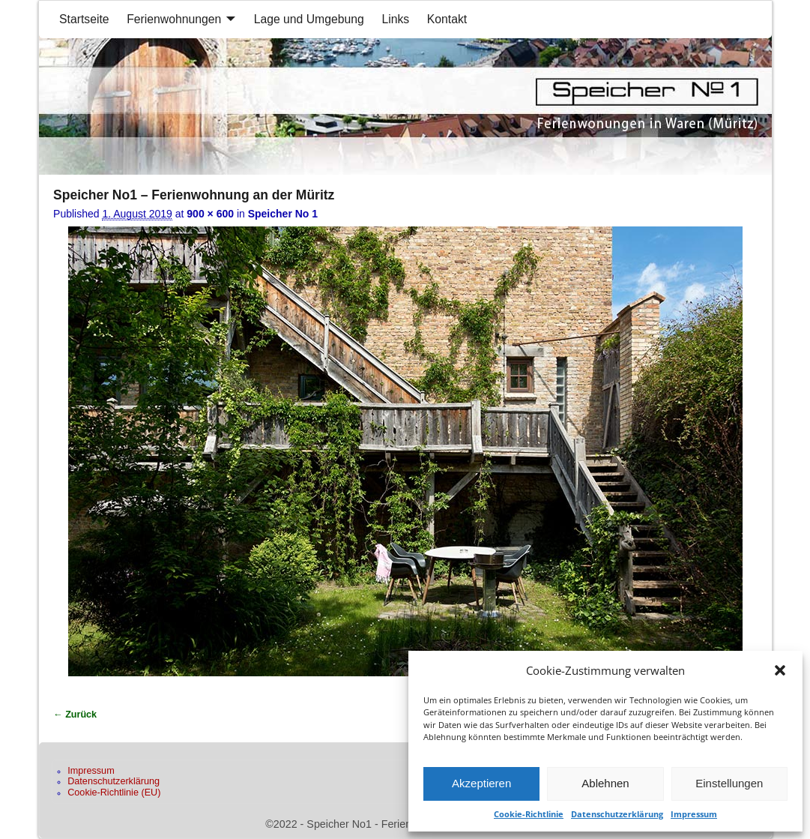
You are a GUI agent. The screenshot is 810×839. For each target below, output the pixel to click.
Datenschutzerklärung (617, 814)
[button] (780, 670)
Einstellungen (729, 783)
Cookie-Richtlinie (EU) (113, 792)
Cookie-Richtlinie (528, 814)
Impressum (694, 814)
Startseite (84, 19)
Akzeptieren (481, 783)
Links (395, 19)
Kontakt (447, 19)
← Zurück (75, 714)
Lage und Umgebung (309, 19)
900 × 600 (210, 214)
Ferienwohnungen (174, 19)
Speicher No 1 (283, 214)
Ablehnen (605, 783)
